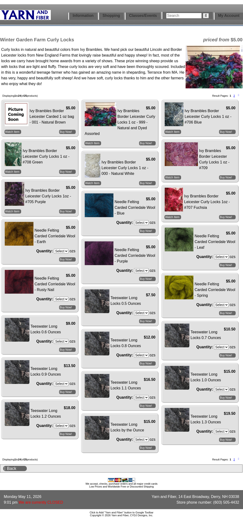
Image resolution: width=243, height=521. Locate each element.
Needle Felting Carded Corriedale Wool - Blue (135, 207)
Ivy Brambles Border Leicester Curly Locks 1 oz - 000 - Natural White (125, 168)
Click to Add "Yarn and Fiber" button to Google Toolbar (122, 512)
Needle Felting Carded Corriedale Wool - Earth (55, 236)
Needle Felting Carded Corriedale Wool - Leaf (215, 241)
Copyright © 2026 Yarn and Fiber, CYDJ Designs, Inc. (121, 515)
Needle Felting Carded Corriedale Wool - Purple (135, 255)
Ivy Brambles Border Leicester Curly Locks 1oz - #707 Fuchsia (207, 202)
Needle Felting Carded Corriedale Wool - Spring (215, 289)
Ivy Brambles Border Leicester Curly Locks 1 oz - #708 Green (46, 156)
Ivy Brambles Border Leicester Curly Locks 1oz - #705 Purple (48, 196)
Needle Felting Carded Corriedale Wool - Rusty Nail (55, 284)
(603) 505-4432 (226, 502)
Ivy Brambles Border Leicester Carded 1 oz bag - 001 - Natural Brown (52, 116)
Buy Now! (66, 132)
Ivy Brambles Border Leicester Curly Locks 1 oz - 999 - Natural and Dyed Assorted (120, 122)
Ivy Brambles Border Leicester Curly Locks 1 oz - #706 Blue (208, 116)
